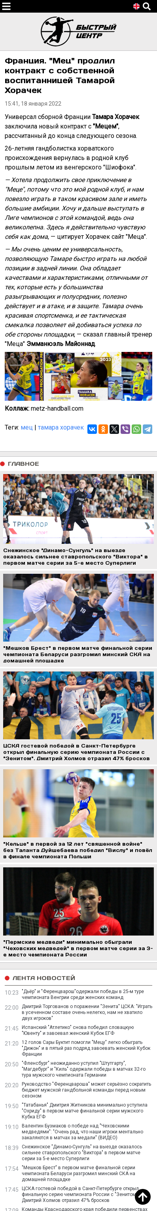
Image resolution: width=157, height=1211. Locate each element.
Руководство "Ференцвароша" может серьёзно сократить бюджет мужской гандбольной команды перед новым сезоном (86, 1090)
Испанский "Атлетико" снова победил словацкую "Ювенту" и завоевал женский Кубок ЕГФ (78, 1030)
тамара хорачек (61, 427)
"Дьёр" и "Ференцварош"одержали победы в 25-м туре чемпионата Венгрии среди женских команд (83, 994)
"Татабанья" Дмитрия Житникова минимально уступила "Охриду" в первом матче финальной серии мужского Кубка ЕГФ (85, 1111)
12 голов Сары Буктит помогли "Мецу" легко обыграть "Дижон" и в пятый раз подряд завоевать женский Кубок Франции (86, 1048)
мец (27, 427)
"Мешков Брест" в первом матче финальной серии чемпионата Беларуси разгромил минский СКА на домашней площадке (78, 1173)
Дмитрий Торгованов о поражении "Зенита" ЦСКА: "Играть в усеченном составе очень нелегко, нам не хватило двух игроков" (87, 1012)
